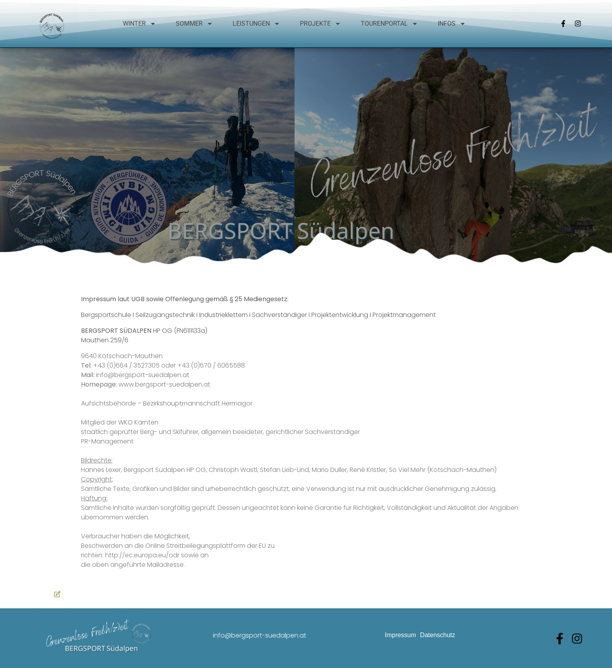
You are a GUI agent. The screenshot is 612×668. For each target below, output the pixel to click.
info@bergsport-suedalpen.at (259, 635)
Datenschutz (437, 635)
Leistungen (256, 24)
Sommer (194, 24)
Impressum (400, 635)
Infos (452, 24)
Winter (139, 24)
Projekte (320, 24)
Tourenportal (389, 24)
